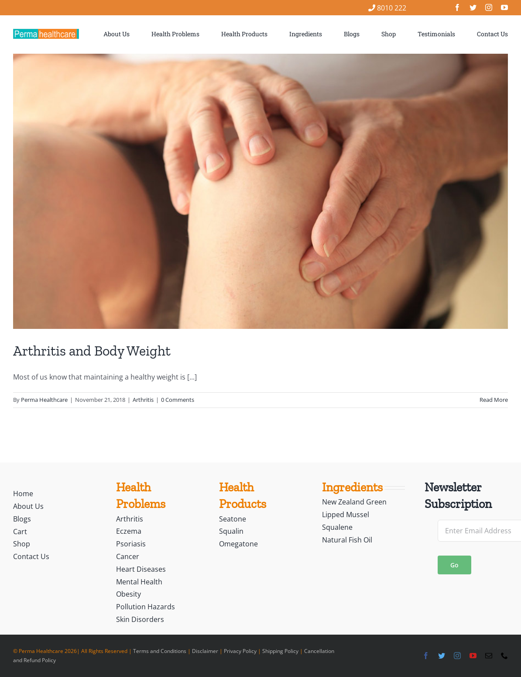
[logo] (46, 32)
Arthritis (143, 400)
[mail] (488, 655)
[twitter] (473, 7)
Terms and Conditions (159, 651)
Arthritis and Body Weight (92, 350)
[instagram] (488, 7)
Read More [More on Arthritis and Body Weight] (494, 400)
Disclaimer (205, 651)
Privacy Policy (240, 651)
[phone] (504, 655)
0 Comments (177, 400)
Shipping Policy (280, 651)
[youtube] (504, 7)
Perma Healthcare (44, 400)
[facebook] (457, 7)
